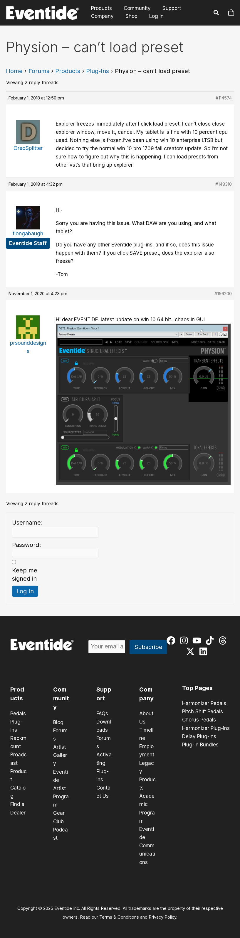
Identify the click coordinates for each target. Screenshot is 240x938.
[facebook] (172, 640)
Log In (153, 16)
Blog (58, 722)
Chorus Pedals (199, 720)
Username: (27, 522)
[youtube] (198, 640)
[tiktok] (211, 640)
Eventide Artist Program (61, 788)
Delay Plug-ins (199, 736)
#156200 (223, 293)
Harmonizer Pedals (204, 703)
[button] (216, 13)
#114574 (224, 98)
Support (167, 8)
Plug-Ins (97, 71)
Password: (26, 544)
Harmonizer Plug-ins (206, 728)
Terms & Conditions (119, 916)
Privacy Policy (162, 916)
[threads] (224, 640)
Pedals (18, 713)
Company (101, 16)
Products (100, 8)
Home (14, 71)
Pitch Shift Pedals (202, 711)
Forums (38, 71)
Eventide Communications (147, 845)
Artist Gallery (60, 755)
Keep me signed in (24, 574)
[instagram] (185, 640)
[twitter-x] (191, 651)
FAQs (102, 713)
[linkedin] (204, 651)
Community (134, 8)
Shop (129, 16)
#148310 (223, 184)
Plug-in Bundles (200, 744)
